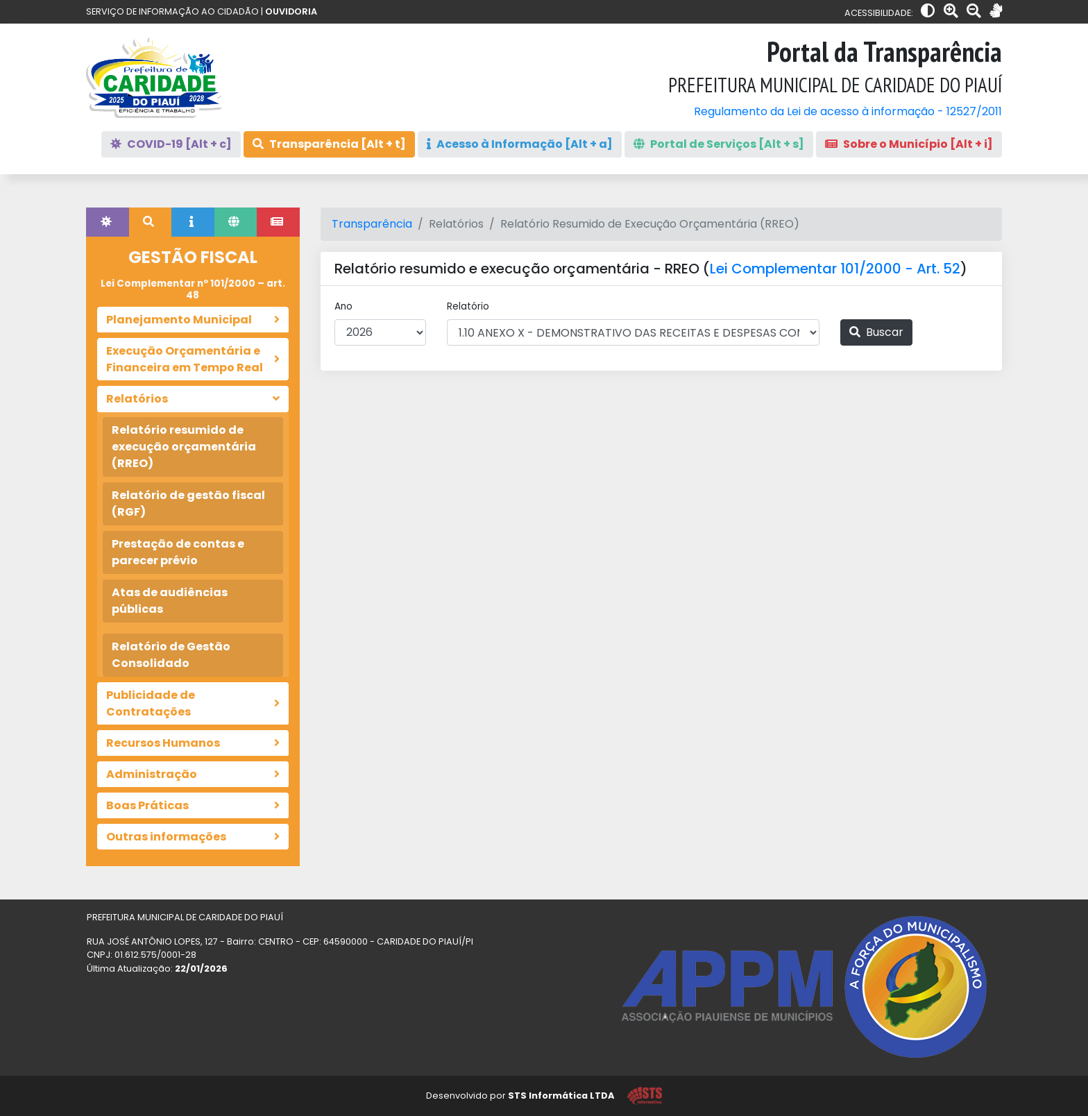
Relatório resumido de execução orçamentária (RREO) (184, 446)
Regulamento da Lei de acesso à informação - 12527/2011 (848, 111)
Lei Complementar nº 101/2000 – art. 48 (193, 289)
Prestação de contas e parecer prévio (178, 552)
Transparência (372, 224)
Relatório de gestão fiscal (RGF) (188, 503)
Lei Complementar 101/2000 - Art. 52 (835, 268)
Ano (343, 306)
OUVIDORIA (291, 11)
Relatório (468, 306)
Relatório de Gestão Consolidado (171, 655)
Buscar (876, 332)
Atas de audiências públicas (170, 600)
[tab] (107, 222)
